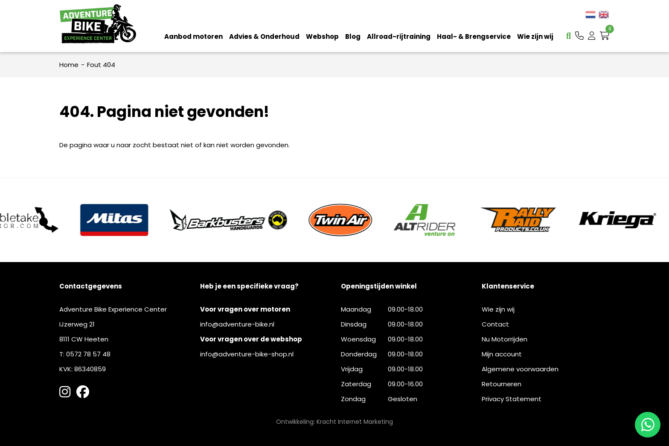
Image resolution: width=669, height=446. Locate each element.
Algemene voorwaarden (520, 368)
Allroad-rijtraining (398, 36)
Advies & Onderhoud (264, 36)
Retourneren (501, 383)
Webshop (322, 36)
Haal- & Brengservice (474, 36)
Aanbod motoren (193, 36)
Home (69, 64)
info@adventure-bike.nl (237, 324)
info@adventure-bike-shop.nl (247, 354)
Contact (495, 324)
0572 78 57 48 (88, 354)
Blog (353, 36)
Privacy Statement (511, 398)
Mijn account (502, 354)
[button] (579, 36)
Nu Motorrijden (504, 339)
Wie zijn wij (535, 36)
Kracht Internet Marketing (355, 421)
